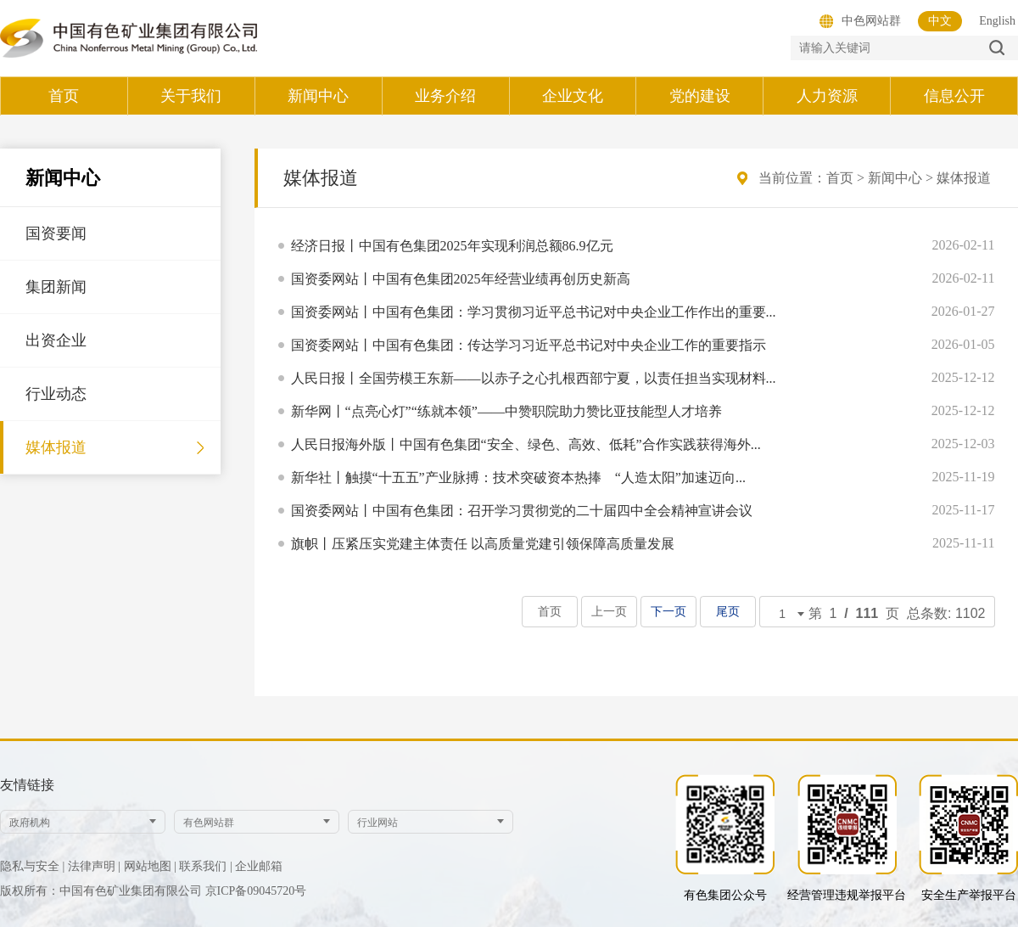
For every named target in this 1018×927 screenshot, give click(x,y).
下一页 (669, 611)
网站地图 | (150, 866)
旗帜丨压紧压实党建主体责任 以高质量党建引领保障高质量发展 (482, 544)
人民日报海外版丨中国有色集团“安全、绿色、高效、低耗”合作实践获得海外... (526, 444)
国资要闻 (56, 233)
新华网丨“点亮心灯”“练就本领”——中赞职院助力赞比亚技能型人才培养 (506, 411)
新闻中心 (895, 178)
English (997, 20)
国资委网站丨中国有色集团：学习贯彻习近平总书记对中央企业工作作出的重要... (533, 312)
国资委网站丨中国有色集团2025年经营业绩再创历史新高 (460, 279)
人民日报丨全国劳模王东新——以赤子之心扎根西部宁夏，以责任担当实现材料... (533, 378)
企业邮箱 (258, 866)
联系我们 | (205, 866)
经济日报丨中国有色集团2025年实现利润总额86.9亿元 (452, 246)
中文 (940, 20)
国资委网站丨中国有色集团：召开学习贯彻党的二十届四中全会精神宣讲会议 (521, 510)
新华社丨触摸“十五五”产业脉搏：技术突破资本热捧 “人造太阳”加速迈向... (518, 477)
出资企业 (56, 340)
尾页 (728, 611)
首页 (839, 178)
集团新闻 (56, 286)
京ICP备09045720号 (256, 891)
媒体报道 (56, 447)
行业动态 (56, 393)
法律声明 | (94, 866)
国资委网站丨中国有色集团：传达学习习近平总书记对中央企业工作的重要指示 (528, 345)
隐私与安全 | (32, 866)
